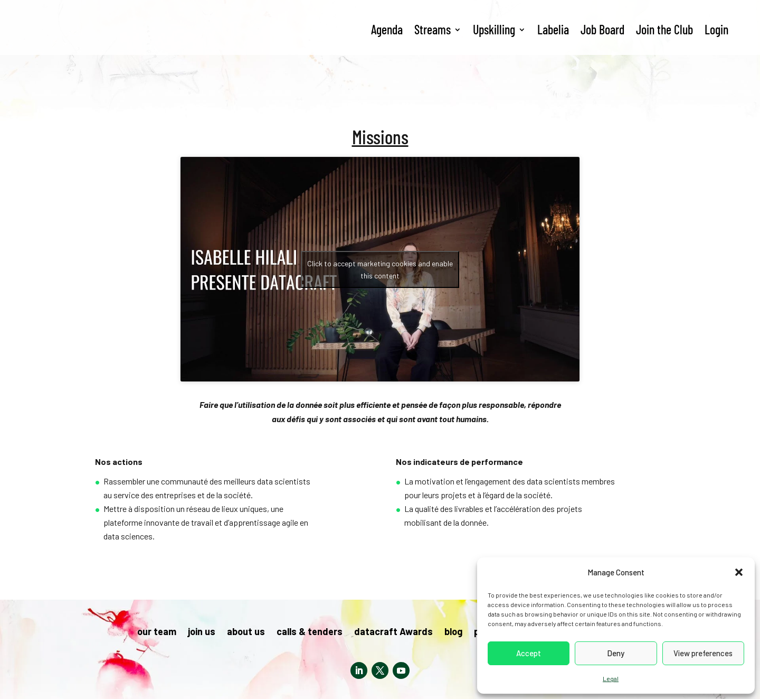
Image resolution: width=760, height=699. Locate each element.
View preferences (703, 653)
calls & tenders (310, 632)
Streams (432, 29)
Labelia (553, 29)
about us (246, 632)
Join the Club (664, 29)
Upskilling (494, 29)
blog (453, 632)
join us (201, 632)
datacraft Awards (393, 632)
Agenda (387, 29)
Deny (615, 653)
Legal (611, 678)
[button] (739, 572)
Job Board (602, 29)
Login (716, 29)
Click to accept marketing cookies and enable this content (380, 269)
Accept (528, 653)
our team (156, 632)
